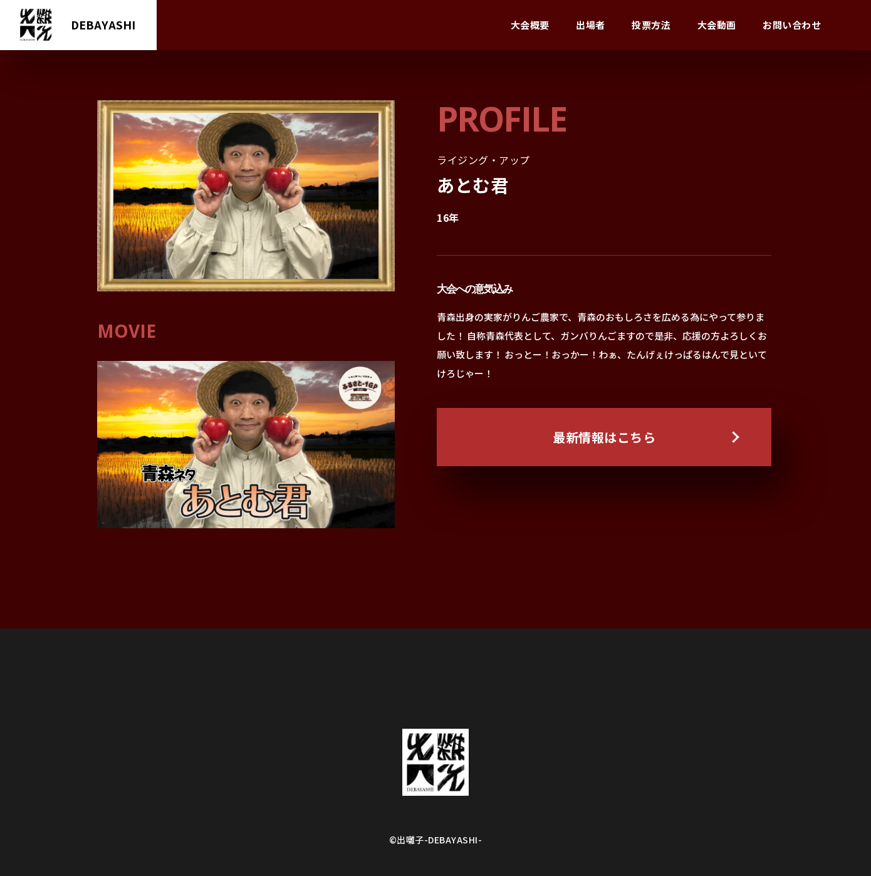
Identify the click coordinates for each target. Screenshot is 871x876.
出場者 (590, 24)
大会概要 (530, 24)
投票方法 (651, 24)
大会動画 (716, 24)
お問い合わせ (792, 24)
